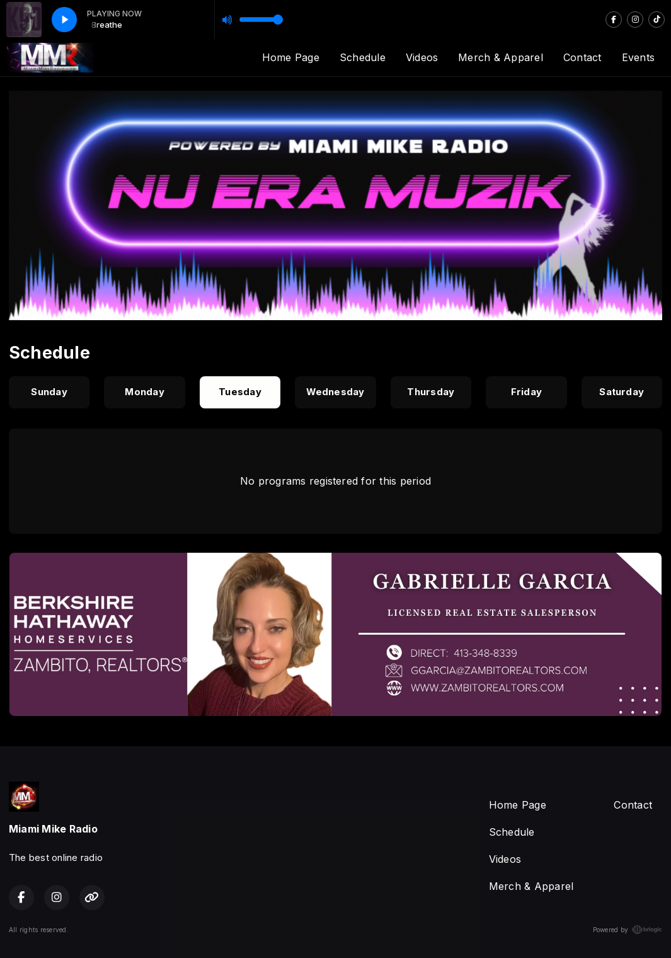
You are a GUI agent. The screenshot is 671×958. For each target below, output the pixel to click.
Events (638, 57)
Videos (422, 57)
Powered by (627, 929)
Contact (582, 57)
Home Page (290, 57)
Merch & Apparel (500, 57)
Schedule (363, 57)
